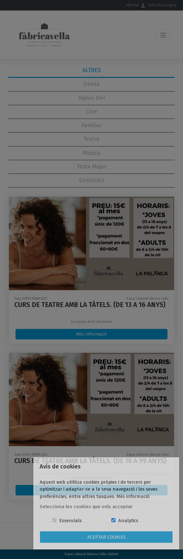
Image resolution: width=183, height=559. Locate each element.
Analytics (128, 520)
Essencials (70, 520)
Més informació (133, 496)
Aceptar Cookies (106, 537)
